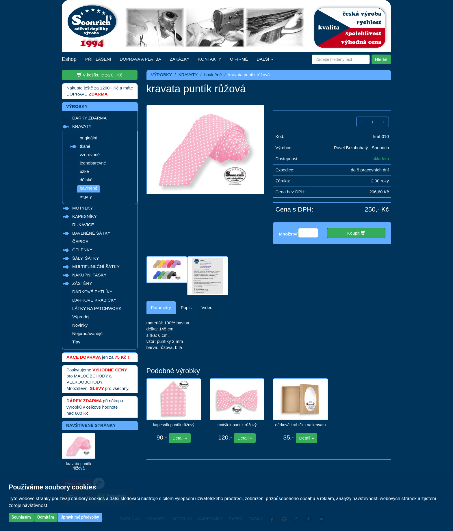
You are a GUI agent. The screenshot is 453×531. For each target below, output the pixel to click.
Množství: (289, 233)
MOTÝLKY (82, 207)
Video (206, 307)
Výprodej (80, 316)
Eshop (69, 59)
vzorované (90, 154)
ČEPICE (80, 241)
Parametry (161, 307)
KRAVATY (82, 126)
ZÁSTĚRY (82, 283)
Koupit (356, 232)
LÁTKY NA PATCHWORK (97, 308)
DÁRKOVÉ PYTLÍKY (92, 291)
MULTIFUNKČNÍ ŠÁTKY (96, 266)
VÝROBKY (161, 74)
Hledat (381, 59)
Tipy (76, 341)
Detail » (179, 437)
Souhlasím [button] (21, 517)
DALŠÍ (265, 59)
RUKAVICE (83, 224)
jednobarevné (93, 162)
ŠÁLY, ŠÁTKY (85, 258)
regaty (86, 196)
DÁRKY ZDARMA (89, 117)
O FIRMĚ (239, 59)
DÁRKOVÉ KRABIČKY (94, 300)
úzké (84, 171)
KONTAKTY (209, 59)
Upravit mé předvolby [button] (79, 517)
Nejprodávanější (87, 333)
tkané (85, 146)
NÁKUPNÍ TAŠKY (89, 274)
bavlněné (88, 188)
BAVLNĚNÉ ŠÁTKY (91, 233)
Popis (186, 307)
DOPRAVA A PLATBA (140, 59)
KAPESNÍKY (84, 216)
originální (88, 137)
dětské (86, 179)
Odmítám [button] (45, 517)
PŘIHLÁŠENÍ (98, 59)
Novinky (80, 325)
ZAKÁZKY (180, 59)
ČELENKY (82, 249)
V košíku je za (99, 74)
